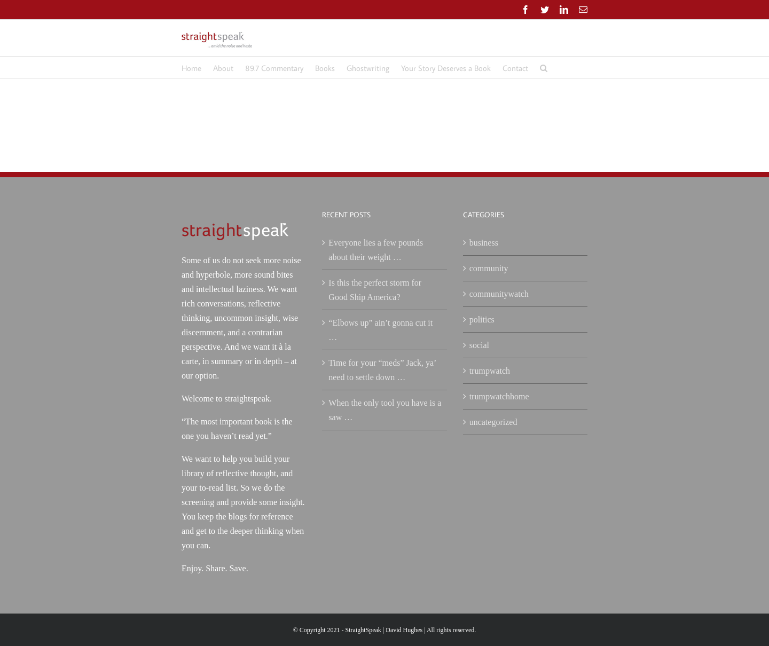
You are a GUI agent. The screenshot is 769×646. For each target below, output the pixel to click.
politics (482, 319)
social (479, 345)
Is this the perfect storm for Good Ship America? (374, 290)
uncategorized (493, 422)
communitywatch (499, 293)
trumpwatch (489, 370)
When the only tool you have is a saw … (384, 410)
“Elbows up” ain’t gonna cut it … (380, 330)
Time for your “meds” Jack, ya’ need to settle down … (382, 370)
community (488, 268)
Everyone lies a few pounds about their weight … (375, 250)
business (483, 242)
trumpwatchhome (499, 396)
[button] (543, 67)
